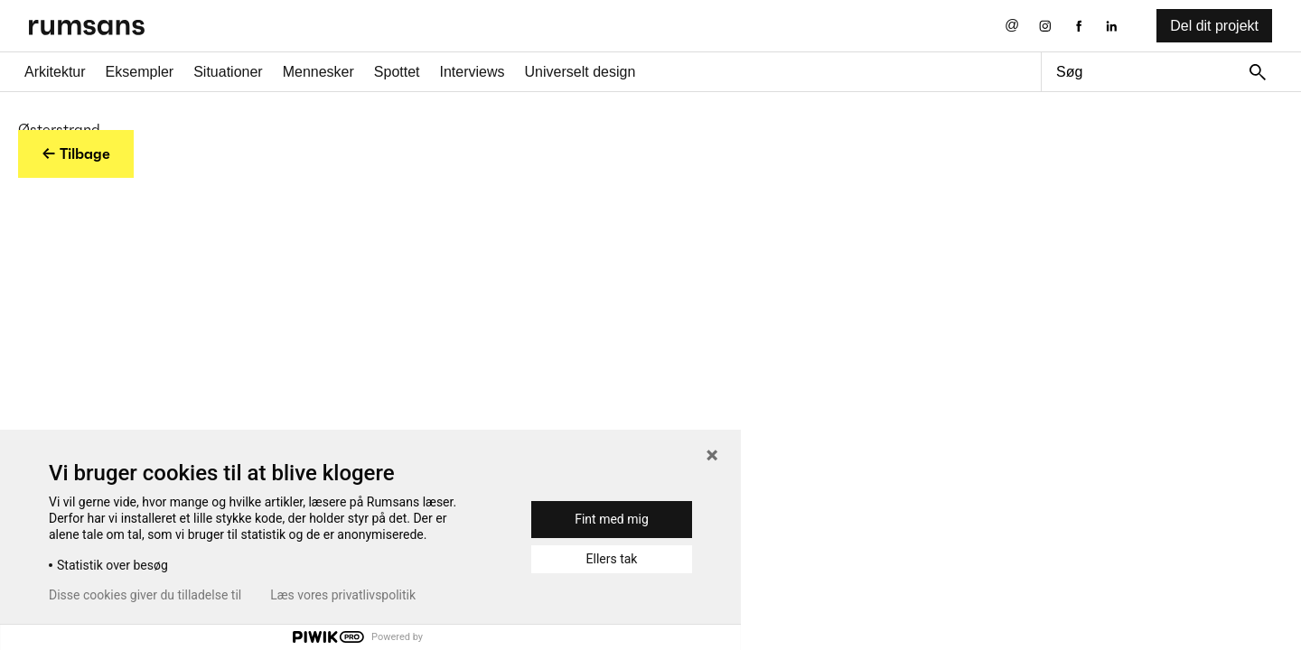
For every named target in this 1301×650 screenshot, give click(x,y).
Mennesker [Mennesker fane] (318, 71)
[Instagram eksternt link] (1045, 26)
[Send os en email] (1012, 26)
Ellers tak (612, 559)
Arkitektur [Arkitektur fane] (55, 71)
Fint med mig (612, 519)
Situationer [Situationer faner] (228, 71)
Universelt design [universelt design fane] (580, 71)
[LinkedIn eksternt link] (1112, 26)
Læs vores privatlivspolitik (343, 595)
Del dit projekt (1214, 25)
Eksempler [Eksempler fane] (140, 71)
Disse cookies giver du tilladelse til (145, 595)
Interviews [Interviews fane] (472, 71)
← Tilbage (76, 153)
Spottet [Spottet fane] (397, 71)
